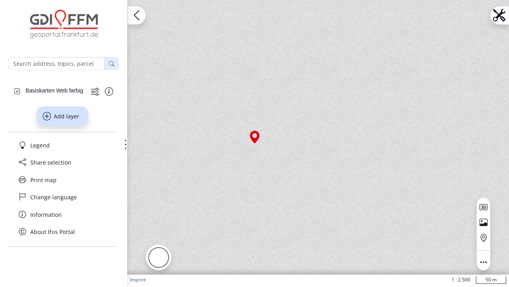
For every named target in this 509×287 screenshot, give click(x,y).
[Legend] (62, 145)
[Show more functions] (95, 91)
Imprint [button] (138, 279)
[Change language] (62, 197)
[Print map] (62, 180)
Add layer (61, 116)
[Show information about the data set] (109, 91)
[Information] (62, 214)
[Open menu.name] (136, 15)
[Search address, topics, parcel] (56, 64)
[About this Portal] (62, 232)
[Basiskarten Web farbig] (54, 90)
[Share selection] (62, 162)
